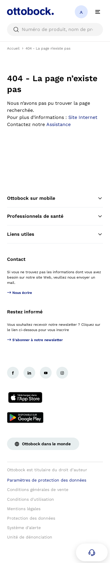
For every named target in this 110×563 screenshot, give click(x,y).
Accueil (13, 48)
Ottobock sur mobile (55, 198)
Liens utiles (55, 234)
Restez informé (25, 312)
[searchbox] (55, 29)
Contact (16, 259)
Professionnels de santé (55, 216)
